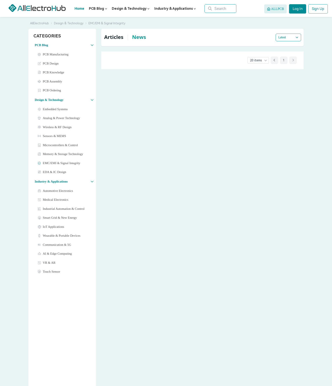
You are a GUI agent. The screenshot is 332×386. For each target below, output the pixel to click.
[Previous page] (274, 60)
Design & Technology (129, 9)
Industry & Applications (173, 9)
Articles (113, 36)
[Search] (223, 8)
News (139, 36)
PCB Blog (96, 9)
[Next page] (293, 60)
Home (79, 9)
